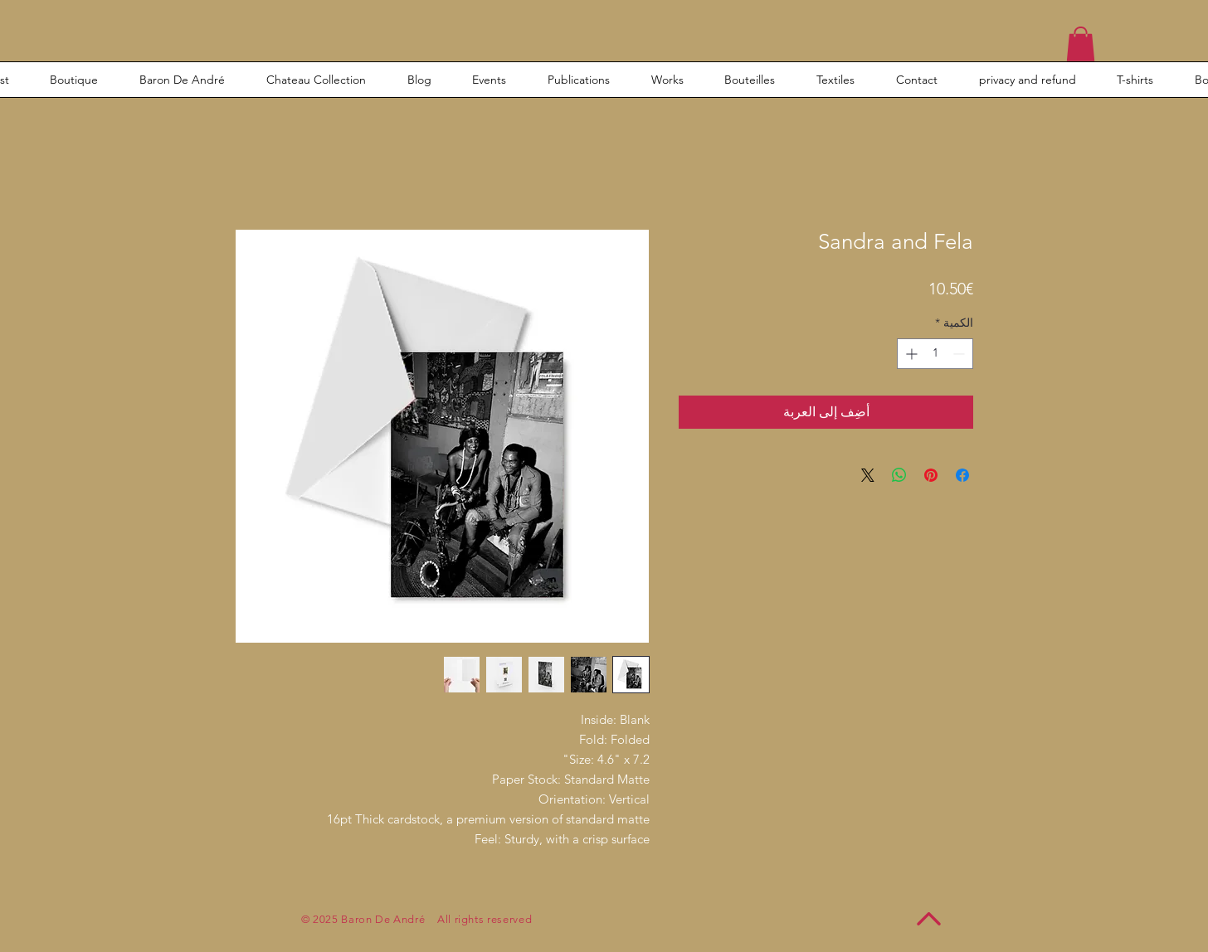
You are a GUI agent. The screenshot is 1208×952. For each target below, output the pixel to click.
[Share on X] (868, 475)
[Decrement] (960, 353)
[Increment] (909, 353)
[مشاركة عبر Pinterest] (931, 475)
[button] (1080, 44)
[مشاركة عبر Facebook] (962, 475)
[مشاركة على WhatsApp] (899, 475)
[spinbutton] (935, 353)
